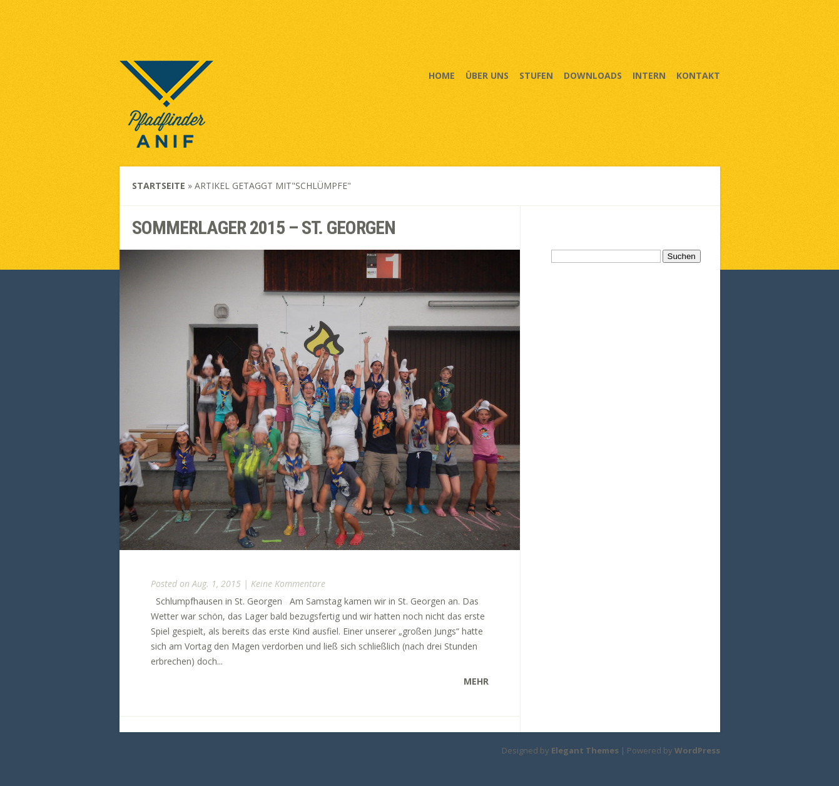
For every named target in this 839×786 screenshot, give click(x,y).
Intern (649, 75)
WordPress (697, 750)
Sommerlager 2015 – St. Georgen (263, 227)
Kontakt (698, 75)
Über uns (487, 75)
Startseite (158, 185)
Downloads (593, 75)
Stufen (536, 75)
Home (442, 75)
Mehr (476, 681)
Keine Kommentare (288, 584)
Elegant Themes (585, 750)
